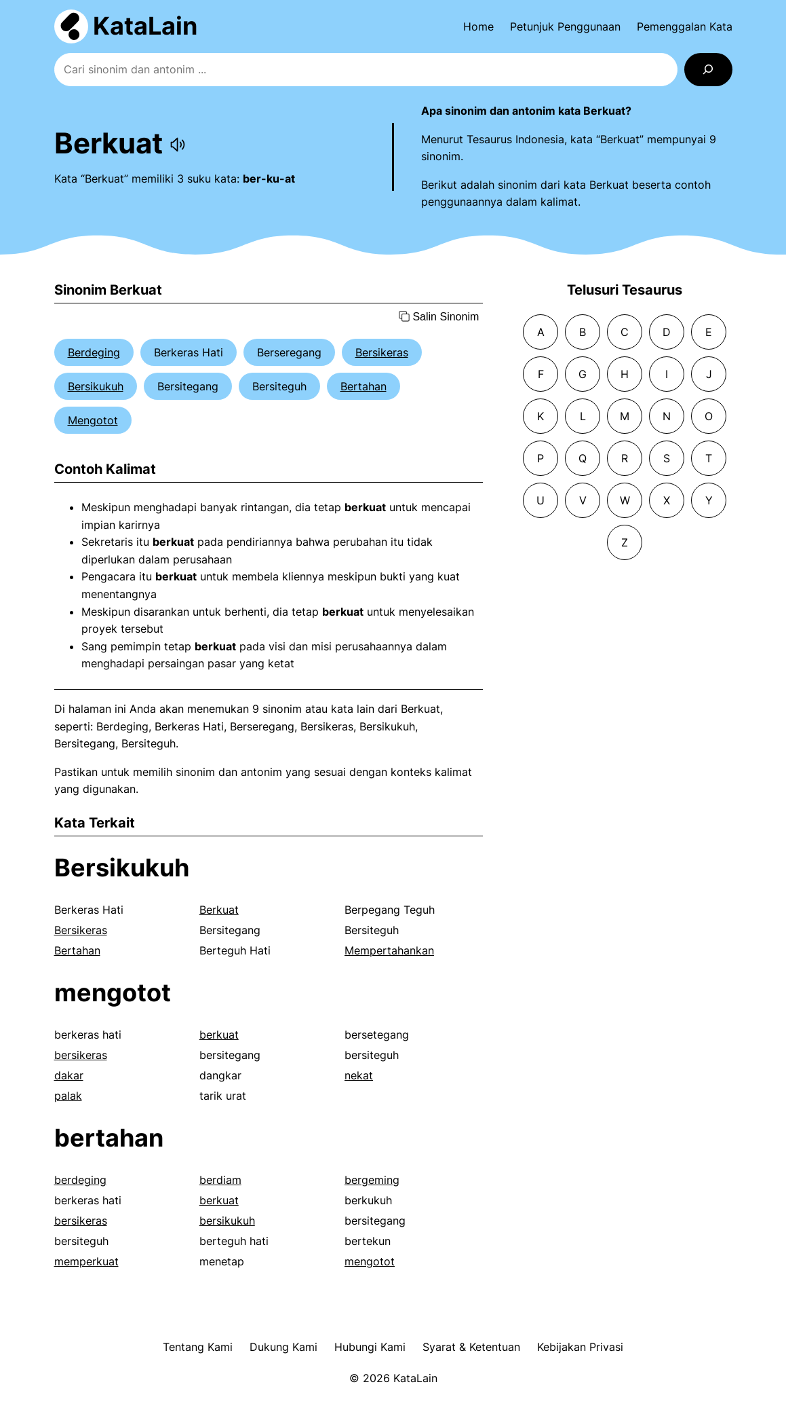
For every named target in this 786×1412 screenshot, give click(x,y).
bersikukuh (227, 1220)
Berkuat (219, 909)
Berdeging (94, 352)
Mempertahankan (389, 950)
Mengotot (93, 420)
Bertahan (363, 386)
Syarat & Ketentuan (471, 1347)
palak (68, 1095)
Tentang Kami (198, 1347)
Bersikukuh (95, 386)
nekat (359, 1075)
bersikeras (80, 1055)
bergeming (372, 1180)
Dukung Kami (283, 1347)
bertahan (108, 1138)
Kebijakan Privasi (580, 1347)
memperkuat (86, 1261)
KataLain (145, 26)
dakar (68, 1075)
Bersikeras (381, 352)
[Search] (708, 69)
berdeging (80, 1180)
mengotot (112, 992)
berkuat (219, 1034)
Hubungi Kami (370, 1347)
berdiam (220, 1180)
